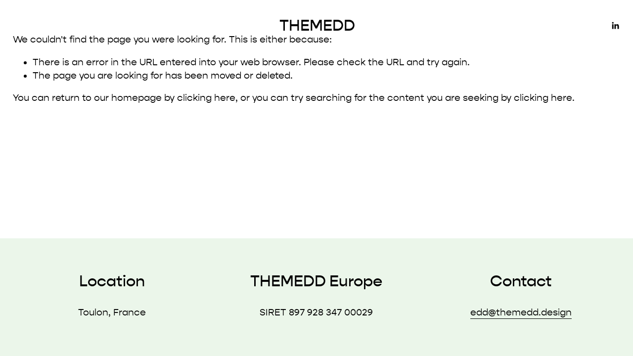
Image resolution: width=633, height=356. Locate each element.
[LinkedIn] (615, 26)
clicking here (206, 97)
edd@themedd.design (521, 312)
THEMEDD (317, 25)
